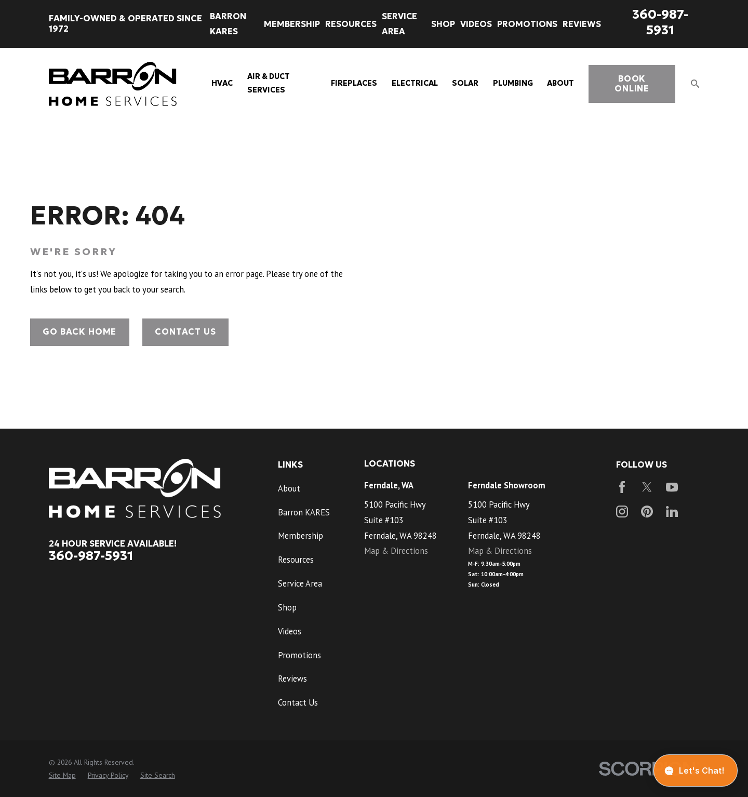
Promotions (299, 655)
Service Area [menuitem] (399, 23)
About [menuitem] (560, 83)
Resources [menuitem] (351, 24)
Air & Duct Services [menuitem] (268, 83)
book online (632, 84)
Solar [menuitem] (465, 83)
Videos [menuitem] (476, 24)
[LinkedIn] (672, 511)
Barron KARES (304, 512)
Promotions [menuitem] (527, 24)
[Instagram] (622, 511)
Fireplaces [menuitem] (354, 83)
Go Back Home (79, 331)
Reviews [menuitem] (582, 24)
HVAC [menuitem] (222, 83)
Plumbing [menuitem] (513, 83)
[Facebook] (622, 487)
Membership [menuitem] (292, 24)
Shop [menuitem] (443, 24)
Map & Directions (396, 550)
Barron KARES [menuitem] (228, 23)
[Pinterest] (647, 511)
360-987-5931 (660, 22)
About (289, 488)
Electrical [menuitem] (415, 83)
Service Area (300, 583)
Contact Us (185, 331)
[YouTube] (672, 487)
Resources (296, 559)
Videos (289, 631)
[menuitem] (62, 775)
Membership (300, 535)
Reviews (292, 678)
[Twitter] (647, 487)
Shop (287, 607)
